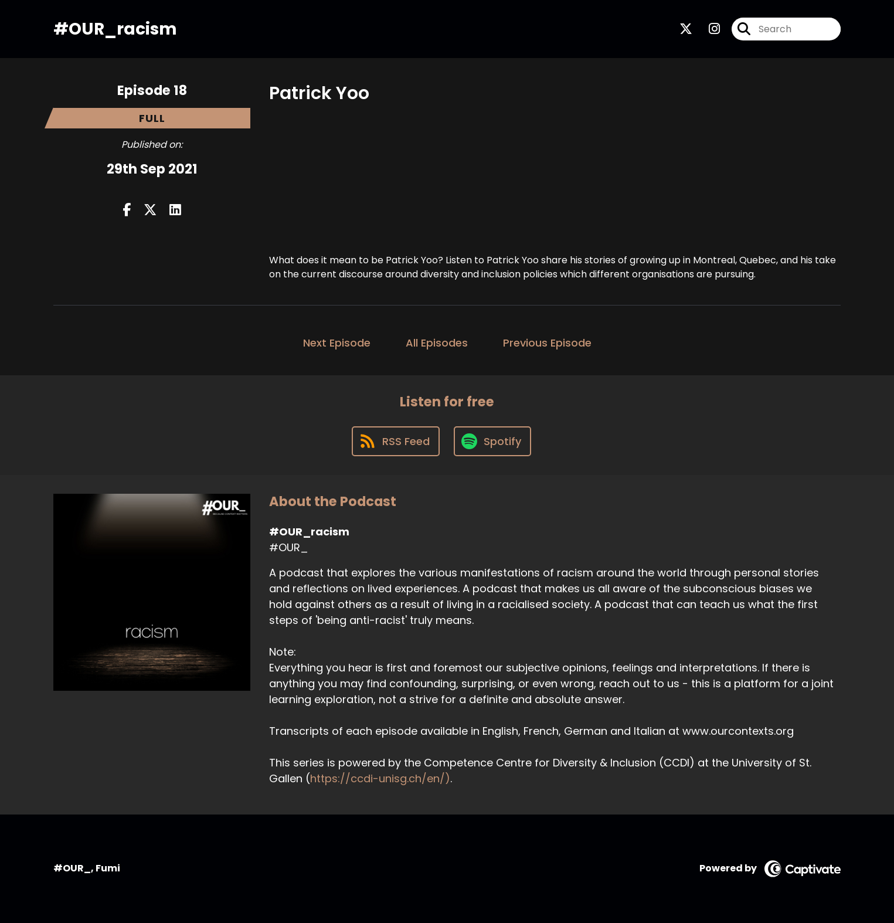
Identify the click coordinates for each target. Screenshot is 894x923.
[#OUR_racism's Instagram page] (707, 29)
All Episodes (437, 342)
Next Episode (336, 342)
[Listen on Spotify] (492, 441)
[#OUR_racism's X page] (685, 29)
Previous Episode (547, 342)
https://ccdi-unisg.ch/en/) (380, 778)
